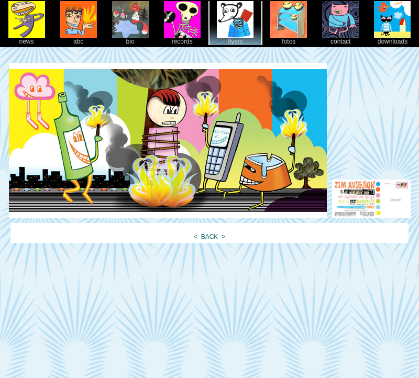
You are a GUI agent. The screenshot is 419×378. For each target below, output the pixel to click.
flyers (235, 38)
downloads (392, 38)
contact (340, 38)
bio (130, 38)
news (26, 38)
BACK (209, 236)
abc (78, 38)
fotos (288, 38)
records (182, 38)
